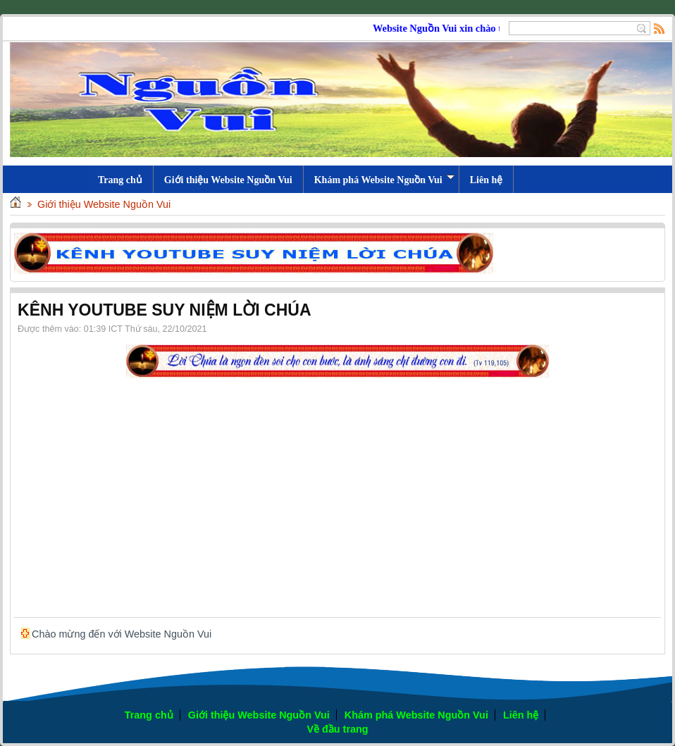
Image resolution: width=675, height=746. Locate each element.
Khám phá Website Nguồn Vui (384, 179)
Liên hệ (486, 180)
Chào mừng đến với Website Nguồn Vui (121, 634)
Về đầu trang (337, 729)
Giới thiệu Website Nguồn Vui (228, 180)
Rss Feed (659, 28)
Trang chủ (149, 715)
